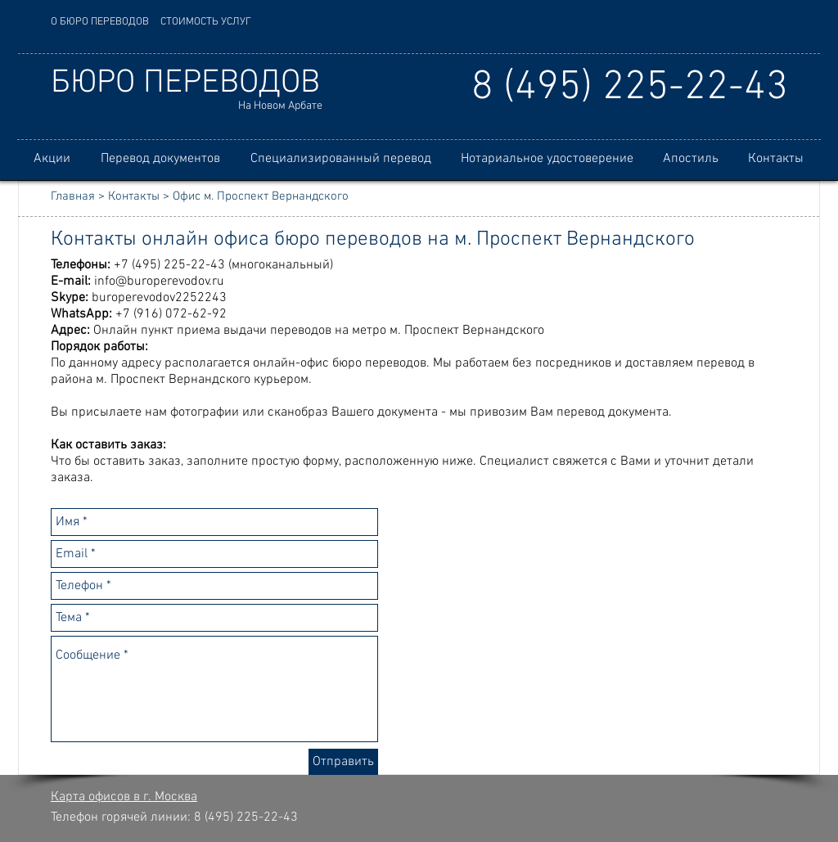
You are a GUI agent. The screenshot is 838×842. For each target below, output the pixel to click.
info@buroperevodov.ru (159, 281)
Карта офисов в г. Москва (124, 797)
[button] (160, 159)
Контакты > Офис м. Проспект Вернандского (228, 196)
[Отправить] (343, 762)
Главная (73, 196)
